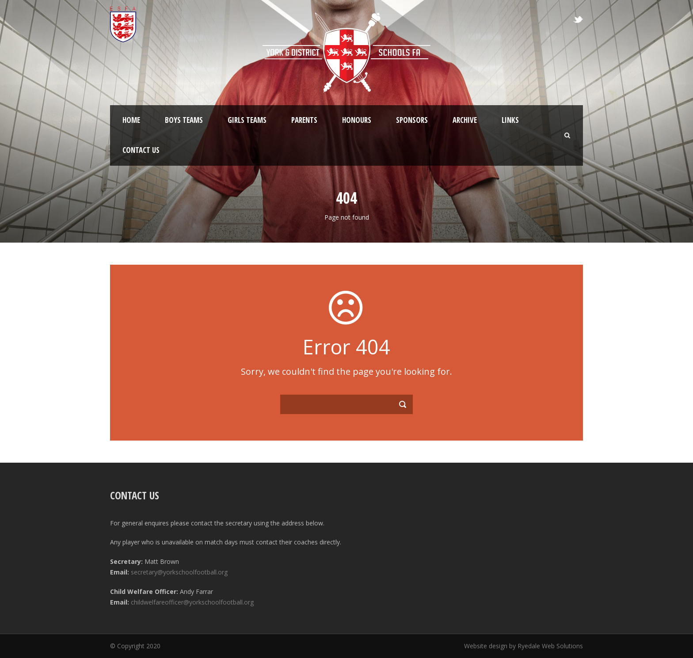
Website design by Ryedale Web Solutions (523, 646)
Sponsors (412, 120)
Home (131, 120)
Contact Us (141, 150)
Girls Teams (247, 120)
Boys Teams (184, 120)
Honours (356, 120)
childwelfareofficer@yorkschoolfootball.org (192, 602)
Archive (465, 120)
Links (510, 120)
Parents (304, 120)
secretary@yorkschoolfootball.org (179, 572)
